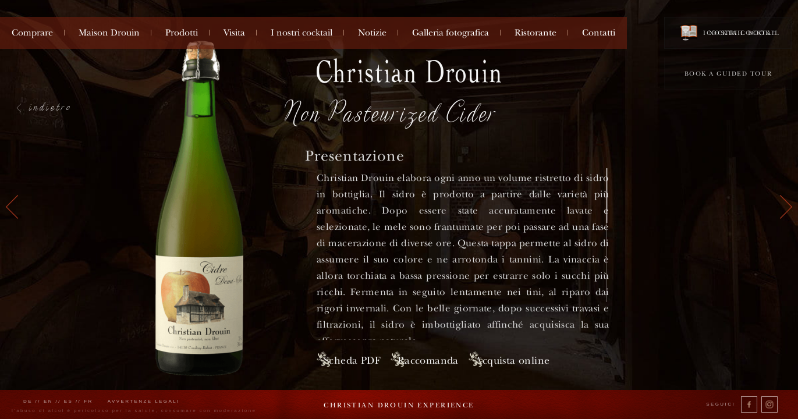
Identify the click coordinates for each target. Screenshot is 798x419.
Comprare (32, 32)
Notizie (372, 32)
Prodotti (181, 32)
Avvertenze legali (144, 401)
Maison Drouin (109, 32)
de (28, 401)
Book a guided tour (728, 73)
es (68, 401)
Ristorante (535, 32)
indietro (50, 106)
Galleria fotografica (450, 32)
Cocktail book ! (728, 32)
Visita (234, 32)
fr (88, 401)
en (48, 401)
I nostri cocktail (301, 32)
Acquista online (551, 358)
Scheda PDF (351, 358)
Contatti (598, 32)
